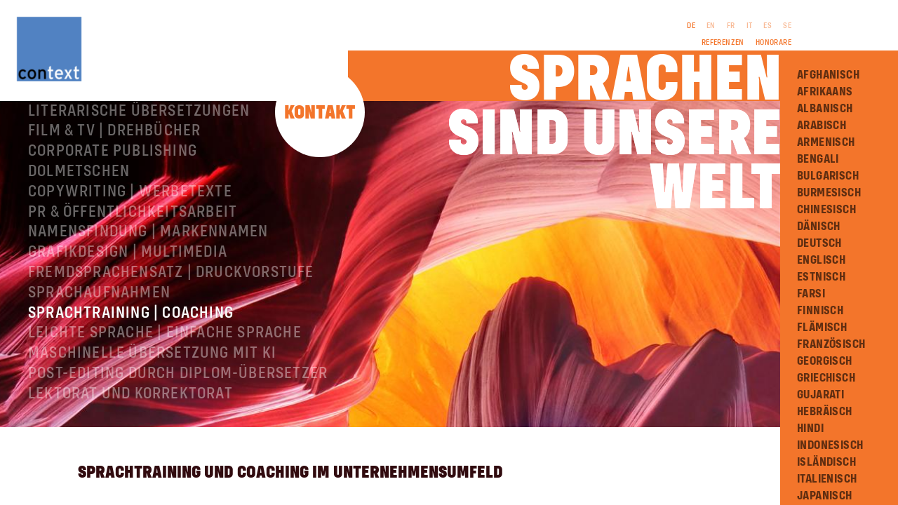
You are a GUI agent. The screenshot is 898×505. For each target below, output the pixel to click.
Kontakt (320, 113)
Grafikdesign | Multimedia (127, 305)
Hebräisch (824, 411)
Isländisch (826, 462)
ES (767, 26)
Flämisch (822, 327)
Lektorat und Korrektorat (130, 446)
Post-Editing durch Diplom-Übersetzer (178, 426)
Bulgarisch (828, 176)
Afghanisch (828, 75)
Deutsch (819, 243)
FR (731, 26)
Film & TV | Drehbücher (114, 183)
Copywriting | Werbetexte (130, 244)
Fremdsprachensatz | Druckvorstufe (171, 325)
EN (711, 26)
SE (787, 26)
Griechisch (826, 378)
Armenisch (826, 142)
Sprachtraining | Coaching (131, 366)
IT (749, 26)
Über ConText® (84, 123)
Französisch (831, 344)
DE (691, 26)
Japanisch (824, 496)
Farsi (811, 294)
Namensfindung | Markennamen (148, 284)
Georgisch (824, 361)
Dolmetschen (79, 224)
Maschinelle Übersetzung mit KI (152, 406)
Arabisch (821, 125)
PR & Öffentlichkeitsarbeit (132, 265)
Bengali (818, 159)
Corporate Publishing (112, 204)
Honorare (773, 43)
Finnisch (820, 310)
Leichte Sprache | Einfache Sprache (165, 385)
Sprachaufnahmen (99, 345)
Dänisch (818, 226)
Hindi (810, 428)
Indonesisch (830, 445)
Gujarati (820, 395)
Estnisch (821, 277)
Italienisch (827, 479)
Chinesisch (826, 209)
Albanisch (825, 108)
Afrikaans (825, 92)
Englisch (821, 260)
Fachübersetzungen (105, 143)
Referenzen (723, 43)
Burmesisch (829, 193)
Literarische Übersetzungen (139, 164)
